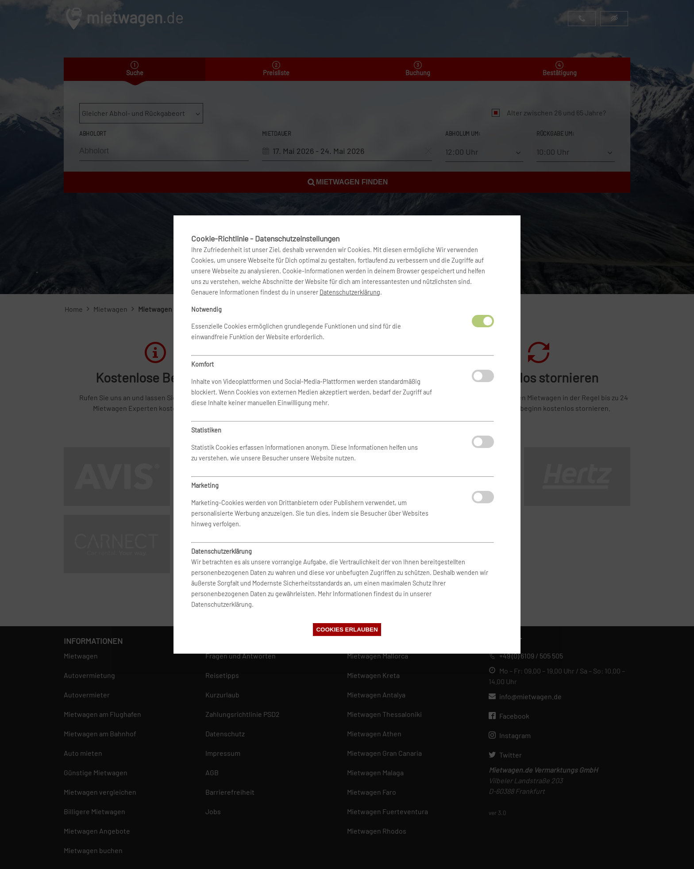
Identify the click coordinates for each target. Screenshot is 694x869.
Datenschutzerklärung (350, 292)
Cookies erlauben (347, 629)
